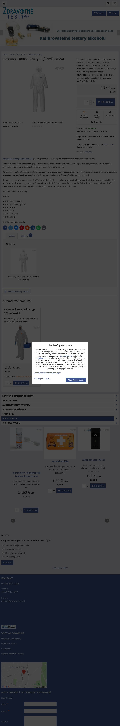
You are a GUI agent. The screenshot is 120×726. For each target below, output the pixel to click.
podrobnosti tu (66, 356)
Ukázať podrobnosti (42, 378)
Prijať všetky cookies (76, 380)
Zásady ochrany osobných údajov (47, 373)
